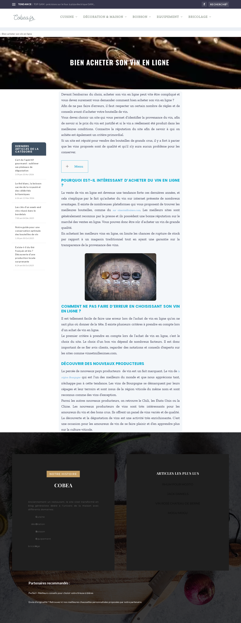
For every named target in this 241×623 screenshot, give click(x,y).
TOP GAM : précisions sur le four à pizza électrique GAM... (64, 4)
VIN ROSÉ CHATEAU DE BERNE (177, 500)
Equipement (168, 19)
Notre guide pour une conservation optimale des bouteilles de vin (28, 228)
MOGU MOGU (178, 510)
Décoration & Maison (103, 19)
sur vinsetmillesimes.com (126, 207)
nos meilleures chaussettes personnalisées (86, 598)
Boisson (140, 19)
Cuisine (67, 19)
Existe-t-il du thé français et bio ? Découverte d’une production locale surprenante (25, 251)
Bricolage (198, 19)
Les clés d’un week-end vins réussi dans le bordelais (28, 208)
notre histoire (63, 470)
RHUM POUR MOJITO (177, 481)
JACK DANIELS (177, 491)
